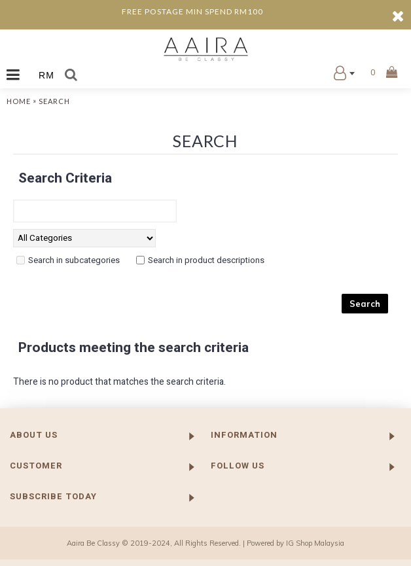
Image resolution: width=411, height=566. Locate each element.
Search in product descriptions (206, 260)
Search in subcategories (74, 260)
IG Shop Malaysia (315, 543)
